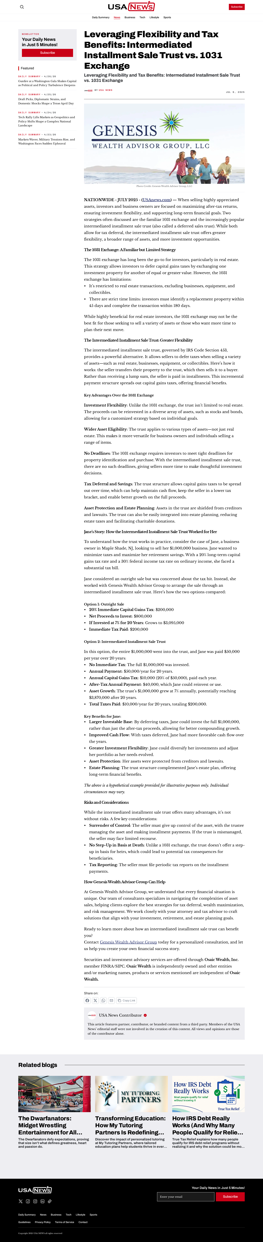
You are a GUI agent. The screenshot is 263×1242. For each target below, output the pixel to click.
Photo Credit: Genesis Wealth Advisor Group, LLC (164, 186)
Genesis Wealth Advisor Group (128, 942)
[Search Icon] (22, 7)
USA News (106, 90)
